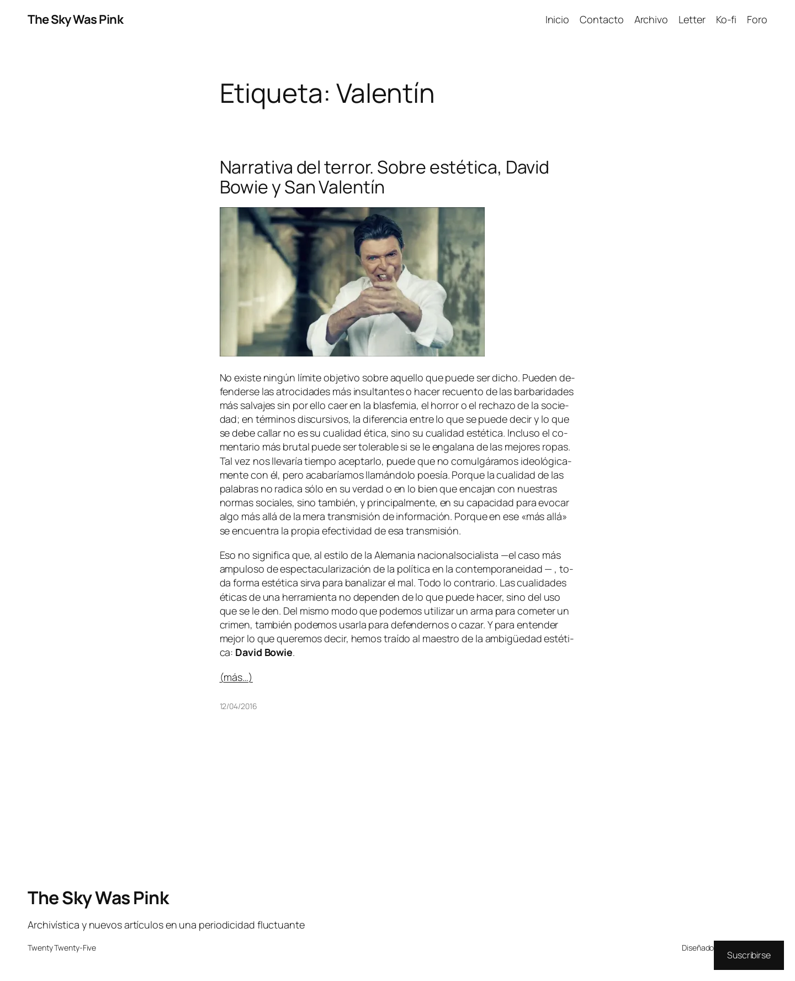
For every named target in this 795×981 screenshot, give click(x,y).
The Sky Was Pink (75, 19)
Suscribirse (749, 955)
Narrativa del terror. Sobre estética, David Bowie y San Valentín (385, 177)
